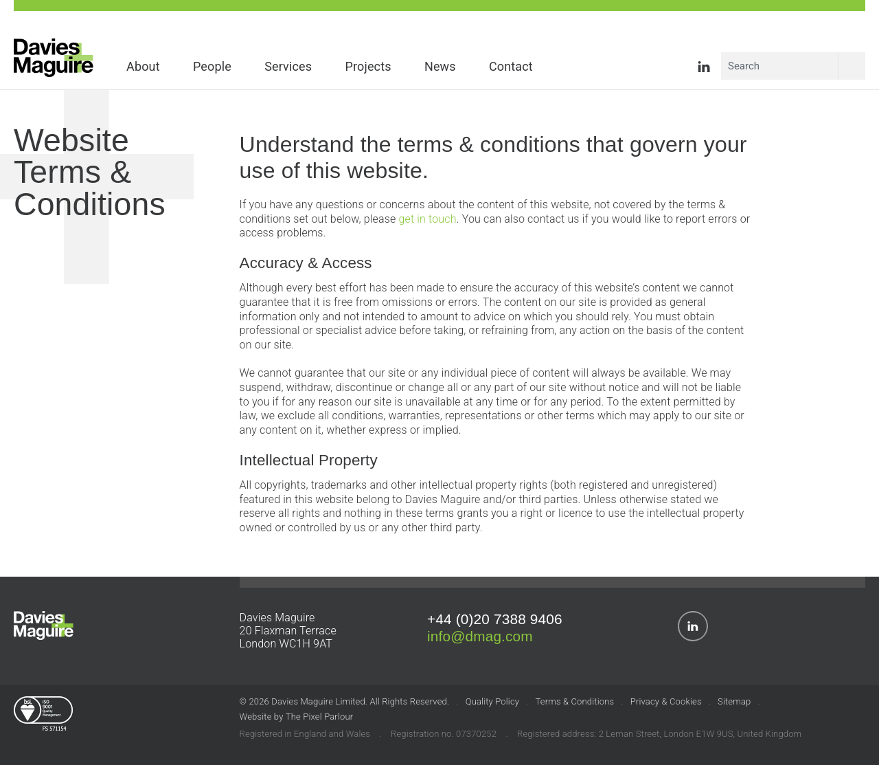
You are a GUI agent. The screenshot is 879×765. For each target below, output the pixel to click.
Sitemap (734, 701)
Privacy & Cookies (666, 701)
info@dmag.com (480, 636)
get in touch (427, 218)
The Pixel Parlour (319, 716)
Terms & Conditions (575, 701)
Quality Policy (492, 701)
